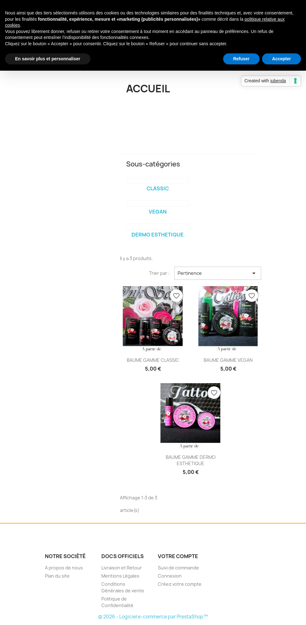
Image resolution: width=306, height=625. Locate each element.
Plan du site (57, 576)
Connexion (170, 576)
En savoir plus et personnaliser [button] (47, 58)
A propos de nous (64, 568)
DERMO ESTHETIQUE (158, 234)
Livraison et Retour (121, 568)
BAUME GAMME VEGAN (228, 360)
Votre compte (178, 556)
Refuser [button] (241, 58)
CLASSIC (158, 188)
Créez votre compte (179, 584)
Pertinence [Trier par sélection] (218, 273)
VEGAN (158, 211)
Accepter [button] (281, 58)
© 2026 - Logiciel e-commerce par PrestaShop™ (153, 616)
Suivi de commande (178, 568)
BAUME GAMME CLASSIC (153, 360)
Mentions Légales (120, 576)
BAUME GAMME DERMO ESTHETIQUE (191, 460)
